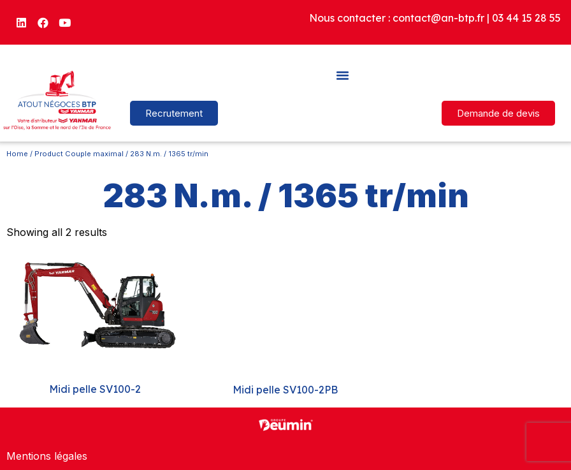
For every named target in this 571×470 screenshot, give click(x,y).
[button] (343, 74)
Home (17, 153)
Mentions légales (46, 456)
